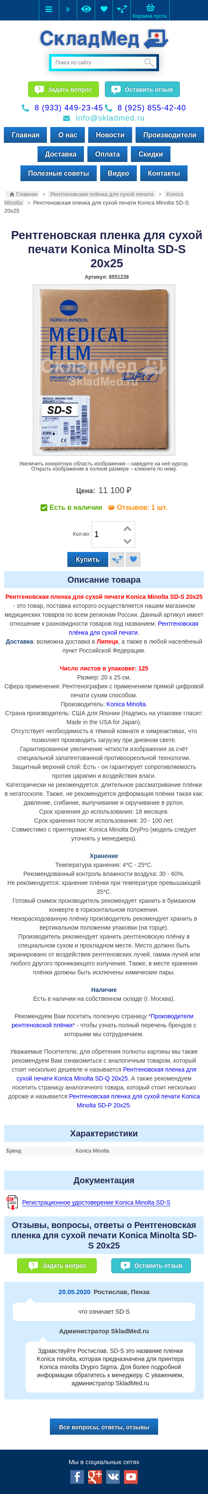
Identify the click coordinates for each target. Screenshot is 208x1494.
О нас (67, 135)
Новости (110, 135)
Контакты (164, 173)
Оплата (107, 154)
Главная (25, 135)
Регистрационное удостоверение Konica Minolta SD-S (96, 1202)
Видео (118, 173)
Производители (169, 135)
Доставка (61, 154)
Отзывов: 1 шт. (142, 507)
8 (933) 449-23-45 (69, 108)
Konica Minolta (126, 704)
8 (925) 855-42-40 (152, 108)
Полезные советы (58, 173)
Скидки (151, 154)
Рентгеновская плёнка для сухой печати (101, 194)
